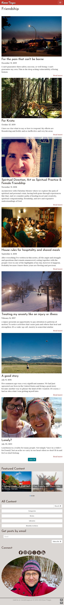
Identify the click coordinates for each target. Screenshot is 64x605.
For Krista (8, 120)
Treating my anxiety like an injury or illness (29, 314)
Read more (57, 75)
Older (32, 459)
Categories (32, 511)
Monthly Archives (32, 526)
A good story (10, 376)
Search (58, 506)
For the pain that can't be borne (23, 59)
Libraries (32, 521)
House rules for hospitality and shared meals (31, 250)
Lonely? (7, 440)
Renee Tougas (9, 2)
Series (32, 516)
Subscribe (57, 541)
